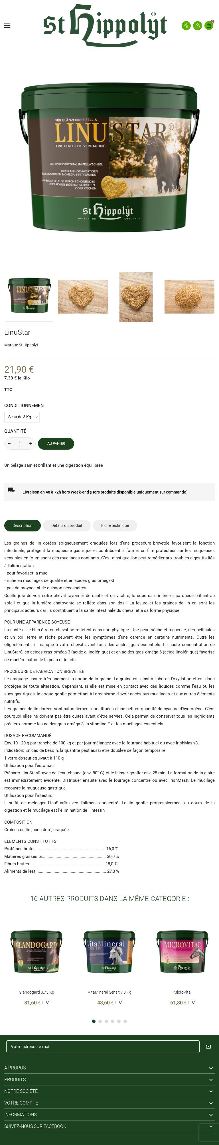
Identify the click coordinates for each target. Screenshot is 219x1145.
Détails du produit (66, 525)
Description (23, 525)
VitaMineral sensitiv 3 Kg (109, 992)
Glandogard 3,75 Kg (36, 992)
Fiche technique (115, 525)
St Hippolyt (28, 345)
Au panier (56, 443)
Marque (11, 345)
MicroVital (183, 992)
